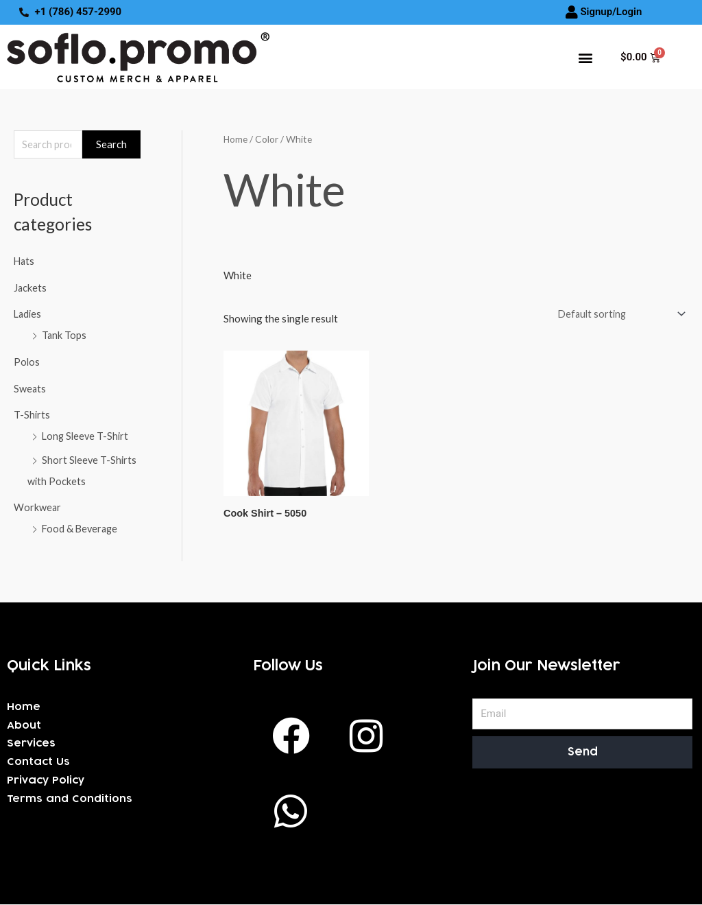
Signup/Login (611, 11)
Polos (27, 361)
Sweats (30, 386)
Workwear (38, 503)
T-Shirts (32, 412)
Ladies (28, 314)
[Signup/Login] (572, 12)
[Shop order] (617, 315)
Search (111, 145)
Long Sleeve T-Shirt (87, 433)
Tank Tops (64, 335)
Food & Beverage (81, 523)
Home (235, 139)
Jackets (30, 288)
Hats (25, 262)
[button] (585, 57)
